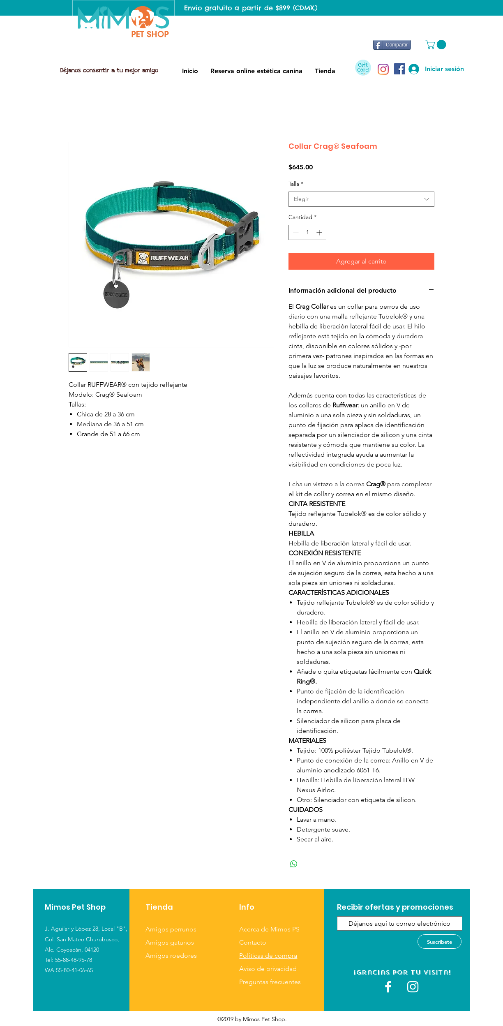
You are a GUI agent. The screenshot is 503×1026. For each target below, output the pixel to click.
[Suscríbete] (439, 941)
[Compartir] (392, 45)
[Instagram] (383, 69)
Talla (295, 183)
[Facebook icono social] (399, 68)
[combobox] (361, 199)
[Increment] (320, 232)
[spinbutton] (307, 232)
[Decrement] (295, 232)
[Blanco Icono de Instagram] (412, 986)
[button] (436, 44)
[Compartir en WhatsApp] (294, 864)
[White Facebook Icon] (388, 986)
